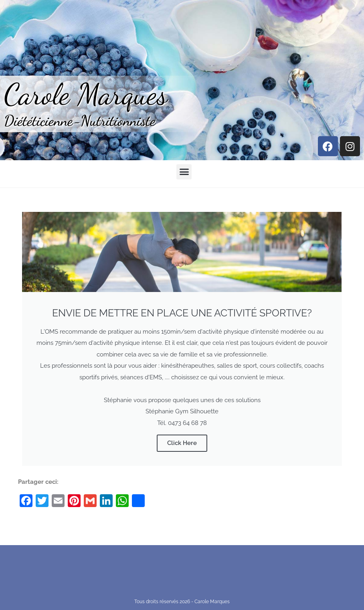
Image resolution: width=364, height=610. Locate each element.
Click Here (182, 443)
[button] (184, 171)
